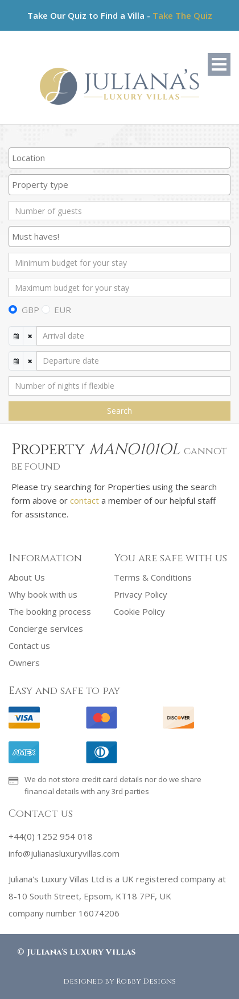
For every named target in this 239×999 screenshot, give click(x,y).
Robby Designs (146, 981)
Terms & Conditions (153, 577)
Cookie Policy (139, 611)
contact (84, 500)
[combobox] (119, 157)
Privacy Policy (140, 594)
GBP (30, 309)
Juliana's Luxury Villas (81, 952)
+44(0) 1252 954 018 (51, 836)
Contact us (29, 645)
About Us (27, 577)
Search (119, 410)
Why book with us (43, 594)
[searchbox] (119, 158)
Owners (24, 662)
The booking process (50, 611)
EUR (62, 309)
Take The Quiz (182, 15)
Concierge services (46, 628)
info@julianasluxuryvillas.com (64, 853)
